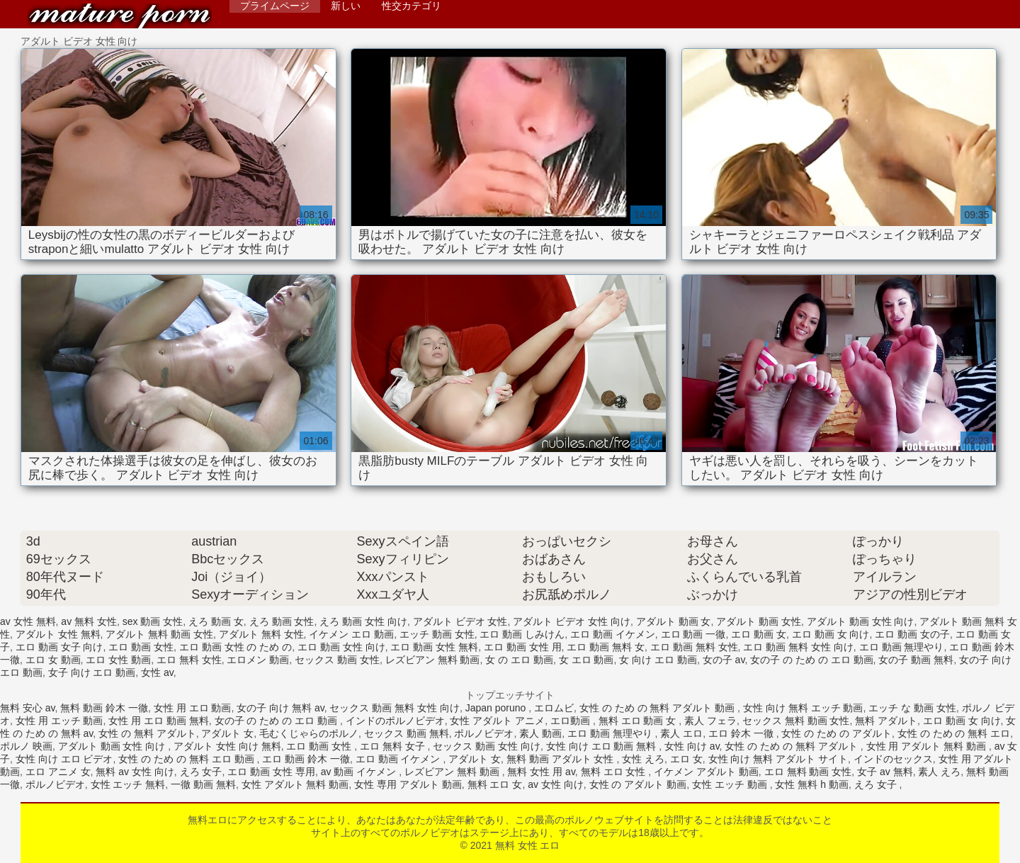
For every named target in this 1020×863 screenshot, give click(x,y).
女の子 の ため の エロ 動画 (811, 659)
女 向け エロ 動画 (658, 659)
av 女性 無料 (28, 621)
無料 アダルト (886, 720)
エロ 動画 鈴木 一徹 (306, 759)
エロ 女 (686, 759)
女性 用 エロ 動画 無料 (158, 720)
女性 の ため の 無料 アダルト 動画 (658, 707)
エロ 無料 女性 (189, 659)
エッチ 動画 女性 (437, 634)
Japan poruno (497, 707)
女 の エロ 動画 (519, 659)
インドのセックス (893, 759)
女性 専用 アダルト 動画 (408, 784)
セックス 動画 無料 (406, 733)
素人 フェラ (710, 720)
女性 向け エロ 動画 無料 (602, 746)
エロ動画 (571, 720)
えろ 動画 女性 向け (363, 621)
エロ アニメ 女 (58, 771)
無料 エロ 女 (495, 784)
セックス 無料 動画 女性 (796, 720)
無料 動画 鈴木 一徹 (104, 707)
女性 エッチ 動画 (731, 784)
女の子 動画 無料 (915, 659)
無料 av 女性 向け (135, 771)
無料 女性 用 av (540, 771)
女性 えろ (643, 759)
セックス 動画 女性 (337, 659)
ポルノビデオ (484, 733)
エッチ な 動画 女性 (912, 707)
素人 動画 (540, 733)
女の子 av (724, 659)
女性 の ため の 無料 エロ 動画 (187, 759)
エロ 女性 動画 (118, 659)
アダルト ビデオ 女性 (460, 621)
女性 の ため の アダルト (836, 733)
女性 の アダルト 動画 (638, 784)
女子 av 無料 (885, 771)
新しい (346, 5)
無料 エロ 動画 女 (639, 720)
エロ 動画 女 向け (831, 634)
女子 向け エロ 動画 (92, 672)
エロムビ (554, 707)
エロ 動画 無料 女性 (694, 647)
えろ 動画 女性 (281, 621)
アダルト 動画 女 (673, 621)
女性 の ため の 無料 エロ (953, 733)
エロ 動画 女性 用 (523, 647)
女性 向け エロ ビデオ (64, 759)
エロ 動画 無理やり (901, 647)
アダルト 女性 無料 (58, 634)
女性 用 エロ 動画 (193, 707)
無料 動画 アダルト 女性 (561, 759)
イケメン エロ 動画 (351, 634)
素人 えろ (939, 771)
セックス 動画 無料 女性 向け (394, 707)
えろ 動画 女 (216, 621)
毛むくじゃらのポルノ (308, 733)
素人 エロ (681, 733)
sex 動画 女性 (153, 621)
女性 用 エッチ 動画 (59, 720)
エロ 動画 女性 (141, 647)
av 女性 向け (556, 784)
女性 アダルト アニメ (497, 720)
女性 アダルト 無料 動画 (295, 784)
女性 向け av (692, 746)
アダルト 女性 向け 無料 (227, 746)
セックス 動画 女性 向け (486, 746)
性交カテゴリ (411, 5)
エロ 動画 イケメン (612, 634)
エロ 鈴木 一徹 (742, 733)
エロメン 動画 (258, 659)
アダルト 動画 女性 (758, 621)
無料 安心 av (27, 707)
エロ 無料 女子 (394, 746)
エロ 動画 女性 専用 (271, 771)
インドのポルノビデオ (395, 720)
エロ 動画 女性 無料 (434, 647)
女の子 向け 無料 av (280, 707)
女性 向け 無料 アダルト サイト (778, 759)
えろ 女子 (201, 771)
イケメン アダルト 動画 (706, 771)
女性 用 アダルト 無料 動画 (927, 746)
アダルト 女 (227, 733)
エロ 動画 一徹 (693, 634)
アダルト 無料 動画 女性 (159, 634)
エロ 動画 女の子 (912, 634)
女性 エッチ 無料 (128, 784)
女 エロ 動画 (586, 659)
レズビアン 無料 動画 (432, 659)
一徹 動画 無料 (203, 784)
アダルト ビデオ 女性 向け (571, 621)
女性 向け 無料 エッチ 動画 (803, 707)
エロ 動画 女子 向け (59, 647)
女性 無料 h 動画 (811, 784)
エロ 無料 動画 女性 (808, 771)
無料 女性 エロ (119, 16)
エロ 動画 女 (758, 634)
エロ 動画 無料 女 (606, 647)
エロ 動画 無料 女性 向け (798, 647)
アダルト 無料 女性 (261, 634)
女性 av (157, 672)
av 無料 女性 (89, 621)
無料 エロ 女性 (615, 771)
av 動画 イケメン (360, 771)
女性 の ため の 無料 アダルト (792, 746)
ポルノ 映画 (26, 746)
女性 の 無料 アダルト (147, 733)
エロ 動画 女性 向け (341, 647)
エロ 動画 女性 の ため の (235, 647)
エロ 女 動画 (53, 659)
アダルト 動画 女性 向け (860, 621)
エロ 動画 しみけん (522, 634)
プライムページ (275, 5)
